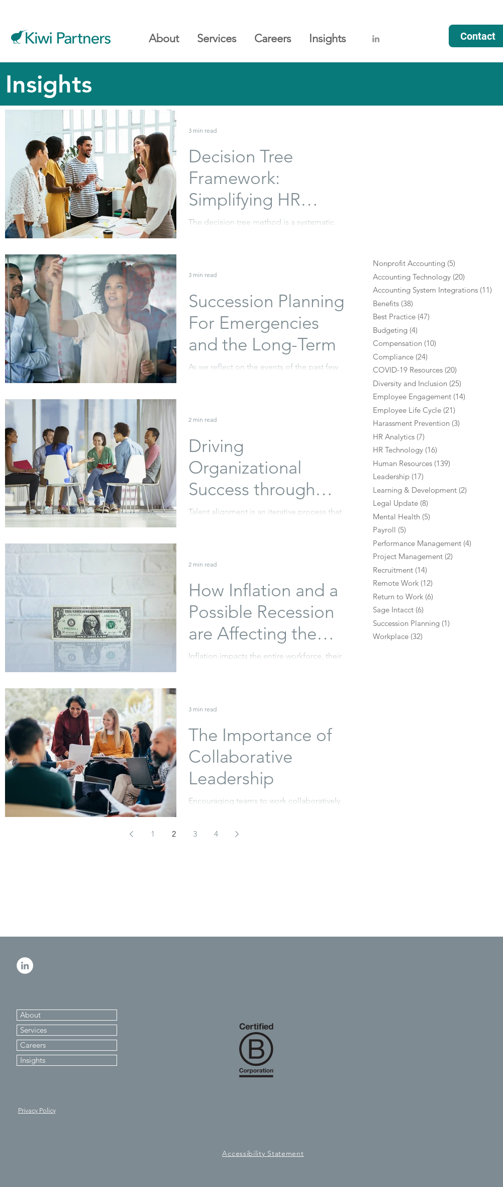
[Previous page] (132, 834)
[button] (164, 34)
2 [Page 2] (174, 834)
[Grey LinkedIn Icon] (376, 39)
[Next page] (237, 834)
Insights (32, 1060)
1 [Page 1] (153, 834)
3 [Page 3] (195, 834)
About (30, 1015)
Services (33, 1030)
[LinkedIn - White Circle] (25, 965)
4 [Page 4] (216, 834)
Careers (33, 1045)
